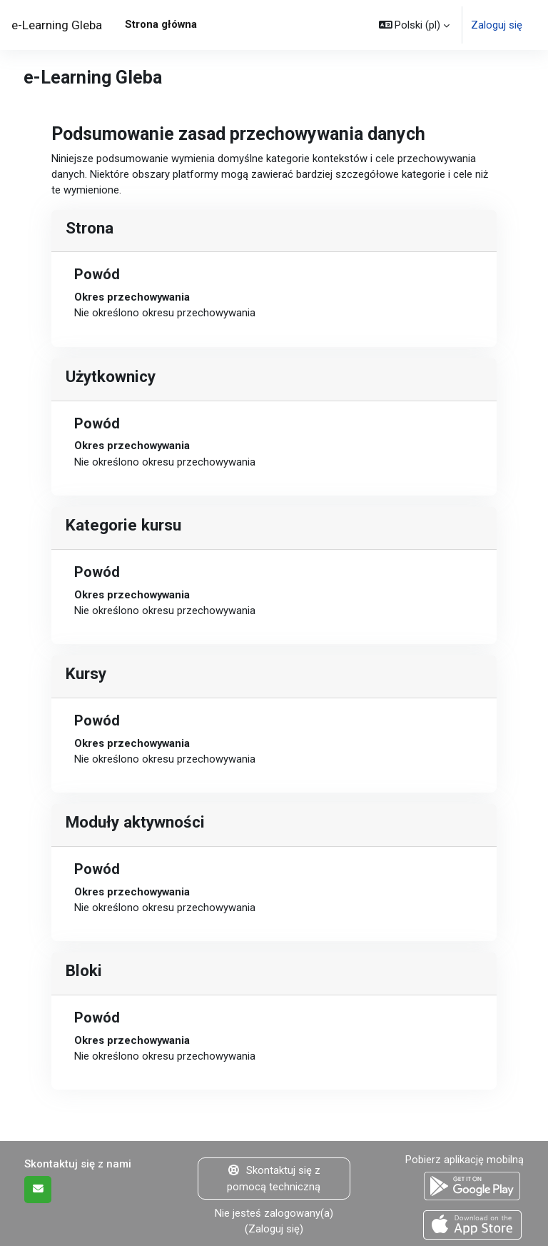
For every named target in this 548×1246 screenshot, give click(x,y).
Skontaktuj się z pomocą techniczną (273, 1178)
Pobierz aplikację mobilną (464, 1159)
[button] (415, 25)
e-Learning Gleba (56, 25)
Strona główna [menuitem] (161, 24)
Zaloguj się (496, 25)
